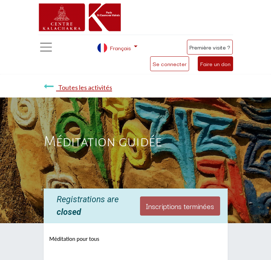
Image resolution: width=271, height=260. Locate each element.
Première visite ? (209, 47)
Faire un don (215, 63)
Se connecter (170, 63)
